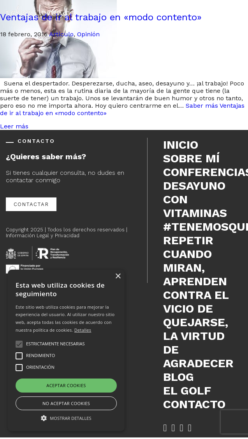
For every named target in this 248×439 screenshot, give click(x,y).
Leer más (14, 126)
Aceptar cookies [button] (66, 385)
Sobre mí (191, 158)
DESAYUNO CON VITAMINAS (195, 199)
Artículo (61, 34)
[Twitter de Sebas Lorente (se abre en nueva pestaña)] (173, 428)
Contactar (31, 204)
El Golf (187, 390)
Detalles (82, 330)
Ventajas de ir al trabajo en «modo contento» (101, 17)
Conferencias (202, 172)
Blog (178, 377)
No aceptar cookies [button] (66, 403)
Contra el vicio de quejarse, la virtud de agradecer (198, 329)
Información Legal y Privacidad (42, 235)
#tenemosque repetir (202, 233)
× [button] (118, 276)
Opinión (88, 34)
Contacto (194, 404)
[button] (66, 417)
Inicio (180, 144)
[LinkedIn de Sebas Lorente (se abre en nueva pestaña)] (181, 428)
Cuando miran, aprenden (195, 267)
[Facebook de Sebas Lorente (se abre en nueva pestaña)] (165, 428)
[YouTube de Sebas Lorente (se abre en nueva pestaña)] (190, 428)
